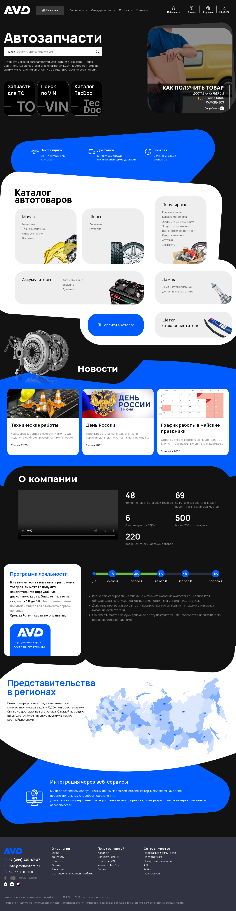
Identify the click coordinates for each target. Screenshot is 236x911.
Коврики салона (172, 212)
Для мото (69, 289)
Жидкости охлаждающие (178, 221)
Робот (148, 869)
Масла (28, 217)
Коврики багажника (174, 216)
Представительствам (158, 861)
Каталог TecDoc (109, 865)
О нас (56, 853)
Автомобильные (73, 280)
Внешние (68, 284)
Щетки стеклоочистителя (178, 230)
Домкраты (168, 244)
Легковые (95, 224)
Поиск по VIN (106, 861)
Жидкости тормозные (176, 226)
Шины (95, 217)
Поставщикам (153, 857)
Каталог (103, 853)
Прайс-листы (152, 873)
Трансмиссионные (34, 229)
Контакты (142, 10)
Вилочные (28, 238)
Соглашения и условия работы (72, 873)
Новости (57, 861)
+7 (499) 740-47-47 (24, 859)
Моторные (29, 224)
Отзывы (57, 865)
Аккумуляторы (36, 279)
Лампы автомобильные (177, 287)
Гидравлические (32, 233)
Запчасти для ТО (109, 857)
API (146, 865)
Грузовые (95, 229)
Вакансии (58, 869)
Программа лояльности (160, 853)
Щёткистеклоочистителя (180, 322)
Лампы (169, 279)
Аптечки (167, 240)
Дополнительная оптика (178, 291)
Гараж (102, 869)
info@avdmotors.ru (24, 866)
